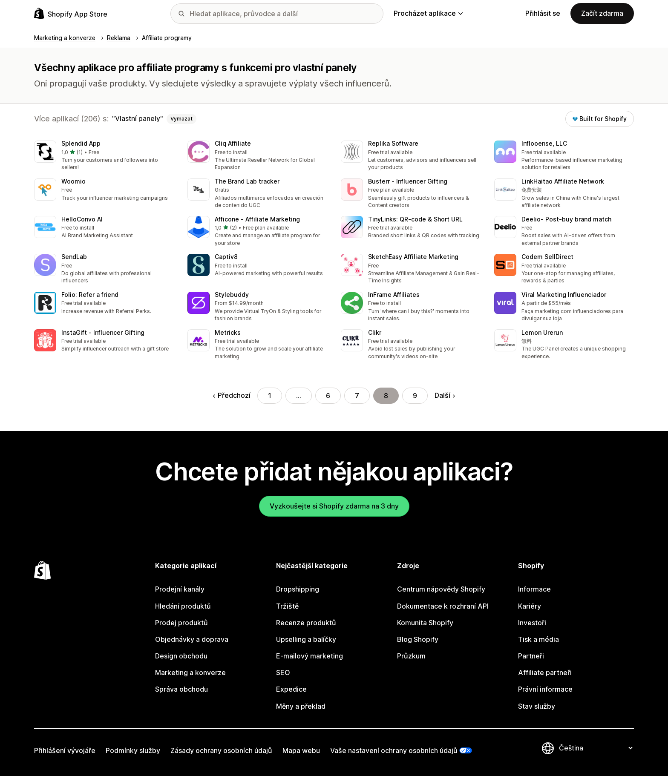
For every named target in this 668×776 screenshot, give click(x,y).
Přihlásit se (542, 13)
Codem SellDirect (547, 256)
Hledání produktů (183, 606)
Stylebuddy (232, 294)
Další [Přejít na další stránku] (445, 395)
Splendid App (81, 143)
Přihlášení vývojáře (64, 750)
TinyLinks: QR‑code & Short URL (415, 219)
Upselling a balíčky (306, 639)
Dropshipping (297, 589)
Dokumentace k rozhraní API (443, 606)
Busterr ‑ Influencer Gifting (407, 181)
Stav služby (536, 706)
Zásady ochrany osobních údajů (221, 750)
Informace (534, 589)
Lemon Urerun (542, 332)
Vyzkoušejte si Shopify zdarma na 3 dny (334, 506)
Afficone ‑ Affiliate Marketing (257, 219)
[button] (104, 156)
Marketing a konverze (190, 672)
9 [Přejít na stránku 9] (415, 395)
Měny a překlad (300, 706)
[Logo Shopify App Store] (70, 13)
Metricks (228, 332)
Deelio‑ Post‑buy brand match (566, 219)
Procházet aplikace (428, 13)
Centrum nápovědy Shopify (441, 589)
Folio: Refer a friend (89, 294)
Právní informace (545, 689)
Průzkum (411, 656)
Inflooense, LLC (544, 143)
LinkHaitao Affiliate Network (562, 181)
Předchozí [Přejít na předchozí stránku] (231, 395)
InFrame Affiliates (394, 294)
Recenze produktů (306, 622)
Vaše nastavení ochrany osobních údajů (394, 750)
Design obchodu (181, 656)
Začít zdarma (602, 13)
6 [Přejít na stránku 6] (328, 395)
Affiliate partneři (545, 672)
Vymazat (181, 118)
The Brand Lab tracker (247, 181)
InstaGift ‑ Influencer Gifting (102, 332)
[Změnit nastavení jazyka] (595, 748)
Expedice (291, 689)
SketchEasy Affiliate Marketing (413, 256)
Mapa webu (301, 750)
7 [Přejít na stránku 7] (357, 395)
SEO (283, 672)
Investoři (532, 622)
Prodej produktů (181, 622)
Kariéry (529, 606)
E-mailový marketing (309, 656)
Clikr (374, 332)
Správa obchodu (181, 689)
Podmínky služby (133, 750)
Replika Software (393, 143)
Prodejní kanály (179, 589)
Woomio (73, 181)
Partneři (531, 656)
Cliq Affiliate (233, 143)
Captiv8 (226, 256)
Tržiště (287, 606)
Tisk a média (538, 639)
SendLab (74, 256)
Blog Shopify (417, 639)
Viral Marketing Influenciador (563, 294)
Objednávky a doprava (191, 639)
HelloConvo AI (82, 219)
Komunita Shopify (425, 622)
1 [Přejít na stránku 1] (269, 395)
